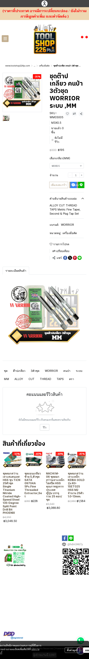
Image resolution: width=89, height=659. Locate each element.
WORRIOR (67, 224)
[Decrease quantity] (70, 175)
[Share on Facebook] (65, 258)
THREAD (45, 379)
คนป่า (66, 370)
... (34, 65)
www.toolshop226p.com (17, 65)
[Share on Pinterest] (75, 258)
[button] (76, 38)
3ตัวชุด (35, 370)
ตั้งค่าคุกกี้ (72, 644)
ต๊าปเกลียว (19, 370)
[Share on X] (70, 258)
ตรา (71, 379)
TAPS (60, 379)
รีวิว (44, 427)
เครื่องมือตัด (44, 65)
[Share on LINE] (80, 258)
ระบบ (79, 370)
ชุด (6, 370)
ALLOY (19, 379)
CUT (31, 379)
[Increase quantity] (82, 175)
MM (6, 379)
